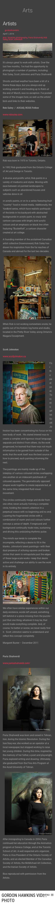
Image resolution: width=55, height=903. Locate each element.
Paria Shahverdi (35, 37)
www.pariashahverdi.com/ (16, 663)
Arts (5, 37)
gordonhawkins (12, 30)
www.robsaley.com (12, 114)
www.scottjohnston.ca (14, 356)
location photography (17, 37)
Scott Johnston (15, 39)
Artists (10, 23)
